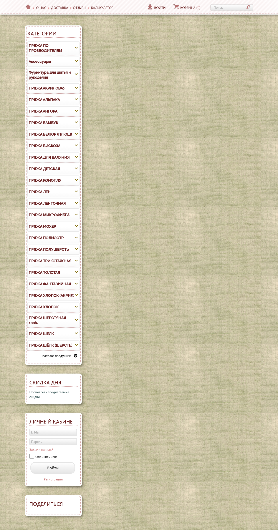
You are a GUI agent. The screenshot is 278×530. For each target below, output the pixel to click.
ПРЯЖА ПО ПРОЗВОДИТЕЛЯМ (45, 48)
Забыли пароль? (41, 450)
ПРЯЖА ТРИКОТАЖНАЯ (50, 261)
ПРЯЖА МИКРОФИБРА (49, 215)
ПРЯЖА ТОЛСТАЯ (44, 272)
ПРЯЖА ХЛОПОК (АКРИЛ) (51, 295)
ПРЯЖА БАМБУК (43, 123)
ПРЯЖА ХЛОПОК (44, 307)
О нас (41, 8)
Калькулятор (102, 8)
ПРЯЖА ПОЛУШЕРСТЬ (49, 249)
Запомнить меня (46, 457)
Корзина (186, 8)
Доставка (59, 8)
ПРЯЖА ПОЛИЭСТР (46, 238)
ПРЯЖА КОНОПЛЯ (45, 180)
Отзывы (79, 8)
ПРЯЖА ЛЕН (40, 192)
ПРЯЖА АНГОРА (43, 111)
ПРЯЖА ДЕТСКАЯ (44, 169)
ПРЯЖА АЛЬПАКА (44, 100)
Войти (156, 8)
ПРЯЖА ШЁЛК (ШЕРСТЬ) (50, 345)
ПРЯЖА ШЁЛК (41, 334)
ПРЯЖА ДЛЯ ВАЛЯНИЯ (49, 157)
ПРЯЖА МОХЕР (42, 226)
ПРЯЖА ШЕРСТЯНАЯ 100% (47, 320)
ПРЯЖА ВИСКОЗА (44, 146)
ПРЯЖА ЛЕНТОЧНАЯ (47, 203)
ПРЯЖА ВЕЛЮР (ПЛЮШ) (50, 134)
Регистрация (53, 479)
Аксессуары (40, 61)
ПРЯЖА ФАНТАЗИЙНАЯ (50, 284)
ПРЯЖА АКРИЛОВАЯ (47, 88)
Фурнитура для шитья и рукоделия (50, 75)
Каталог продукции (59, 356)
